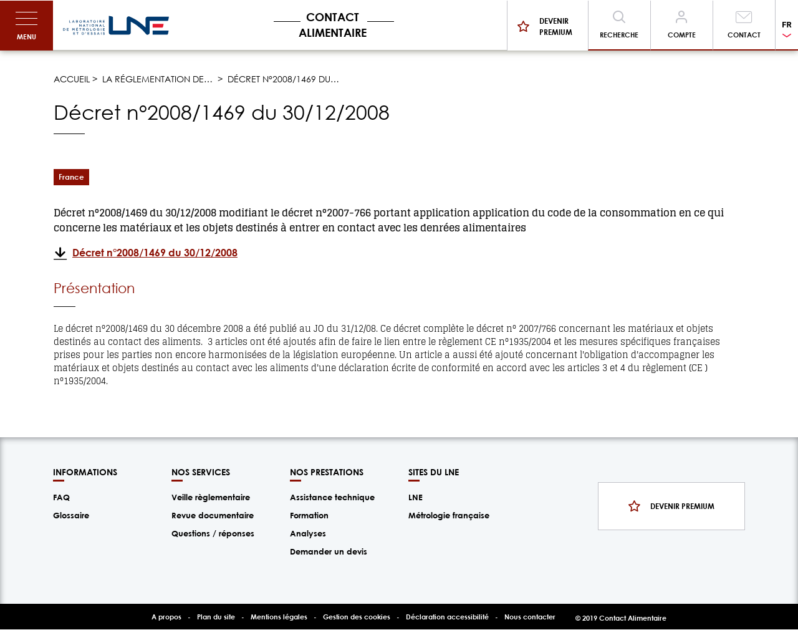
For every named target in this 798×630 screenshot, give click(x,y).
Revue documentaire (212, 515)
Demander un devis (328, 551)
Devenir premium (555, 26)
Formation (309, 515)
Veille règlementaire (210, 497)
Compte (682, 35)
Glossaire (71, 515)
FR (786, 24)
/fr (116, 26)
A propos (166, 617)
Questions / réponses (212, 533)
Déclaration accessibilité (447, 617)
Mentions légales (279, 617)
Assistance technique (332, 497)
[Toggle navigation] (26, 26)
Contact (744, 35)
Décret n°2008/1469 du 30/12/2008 (155, 252)
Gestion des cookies (356, 617)
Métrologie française (448, 515)
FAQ (61, 497)
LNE (415, 497)
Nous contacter (529, 617)
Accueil (72, 79)
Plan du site (216, 617)
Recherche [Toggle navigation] (619, 35)
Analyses (308, 533)
